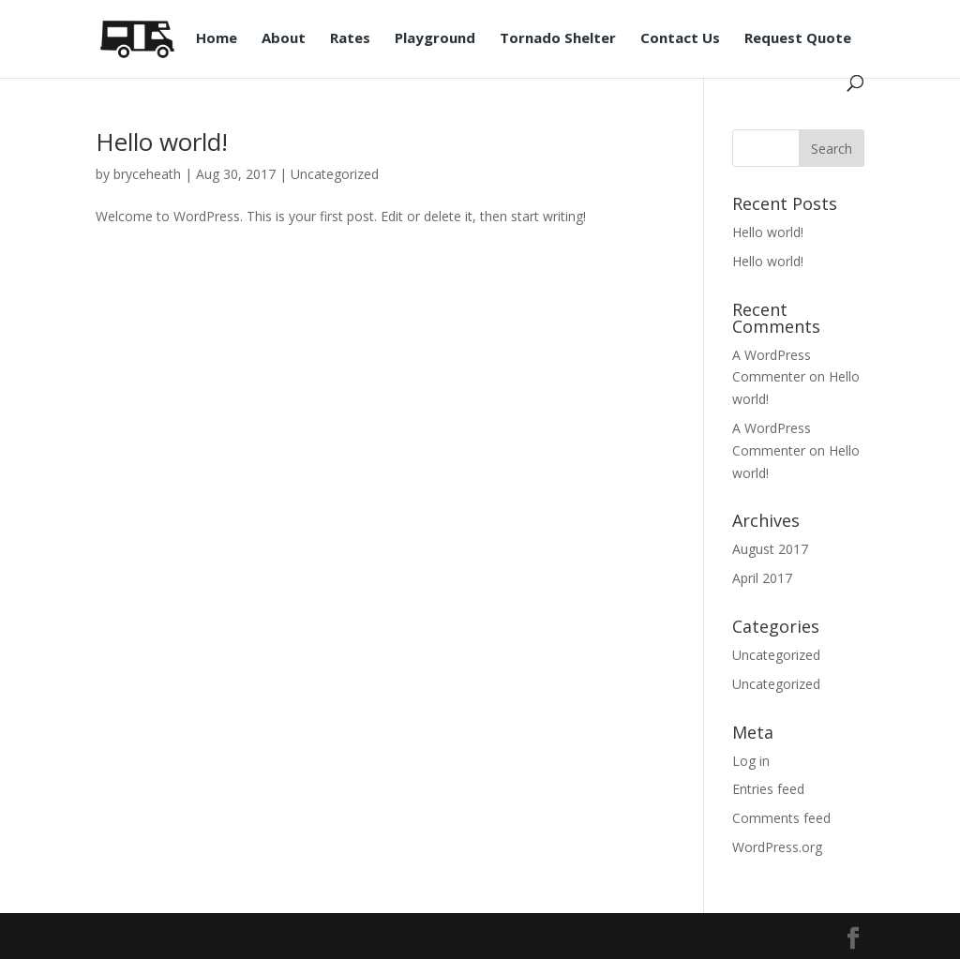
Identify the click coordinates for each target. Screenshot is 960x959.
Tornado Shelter (558, 39)
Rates (350, 39)
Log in (751, 761)
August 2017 (770, 549)
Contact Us (680, 39)
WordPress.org (777, 847)
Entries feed (768, 789)
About (284, 39)
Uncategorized (335, 174)
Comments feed (781, 818)
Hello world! (162, 141)
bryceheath (147, 174)
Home (216, 39)
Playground (435, 39)
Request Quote (797, 39)
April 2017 (762, 578)
